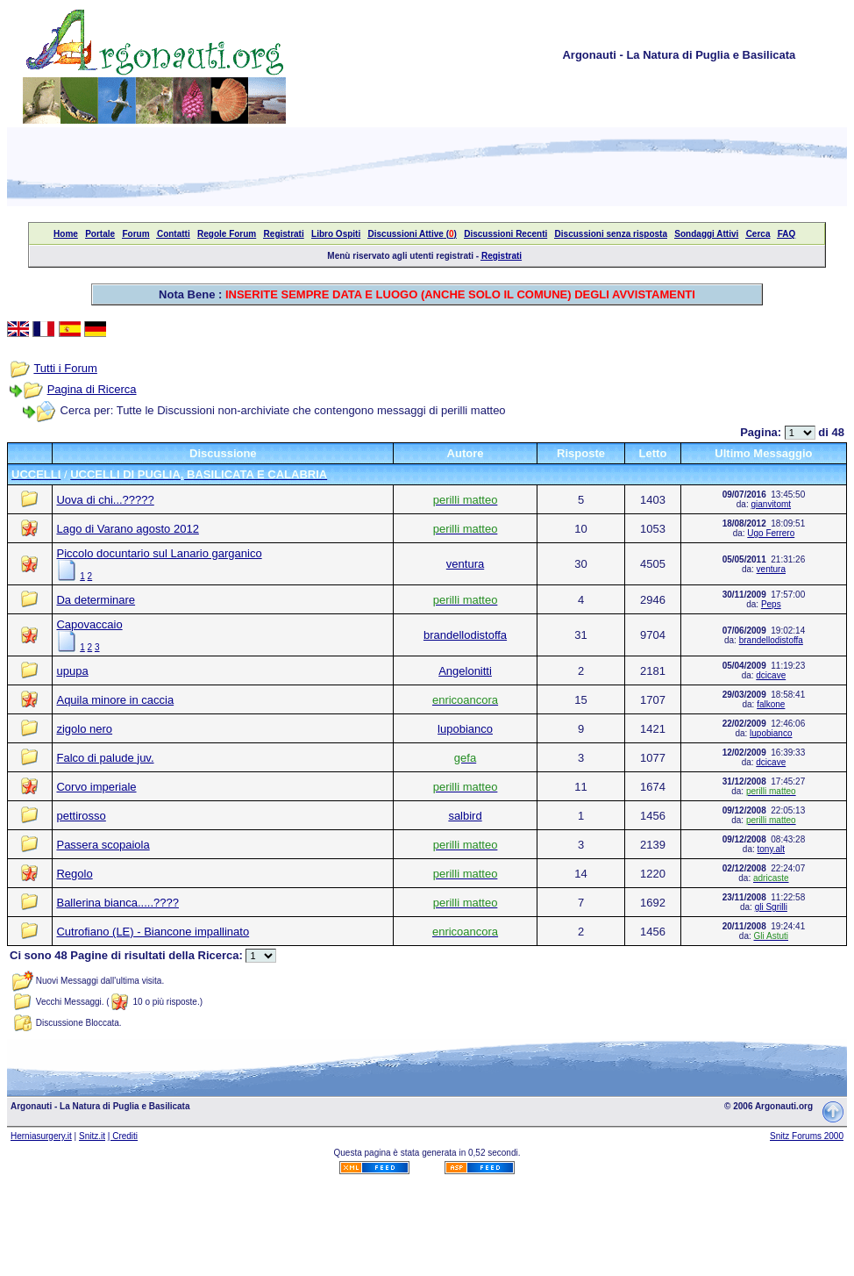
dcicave (771, 675)
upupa (72, 670)
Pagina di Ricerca (92, 389)
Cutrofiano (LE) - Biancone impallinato (152, 931)
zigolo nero (84, 728)
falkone (771, 704)
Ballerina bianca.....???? (117, 902)
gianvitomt (771, 504)
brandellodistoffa (465, 635)
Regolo (74, 873)
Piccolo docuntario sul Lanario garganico (158, 553)
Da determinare (95, 599)
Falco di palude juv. (104, 757)
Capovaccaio (89, 624)
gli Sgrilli (771, 907)
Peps (771, 604)
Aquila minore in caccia (115, 699)
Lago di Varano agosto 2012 (127, 528)
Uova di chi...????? (104, 499)
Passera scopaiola (102, 844)
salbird (464, 815)
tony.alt (772, 849)
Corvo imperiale (96, 786)
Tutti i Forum (64, 368)
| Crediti (123, 1136)
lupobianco (465, 728)
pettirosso (80, 815)
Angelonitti (465, 670)
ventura (465, 563)
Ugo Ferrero (770, 533)
